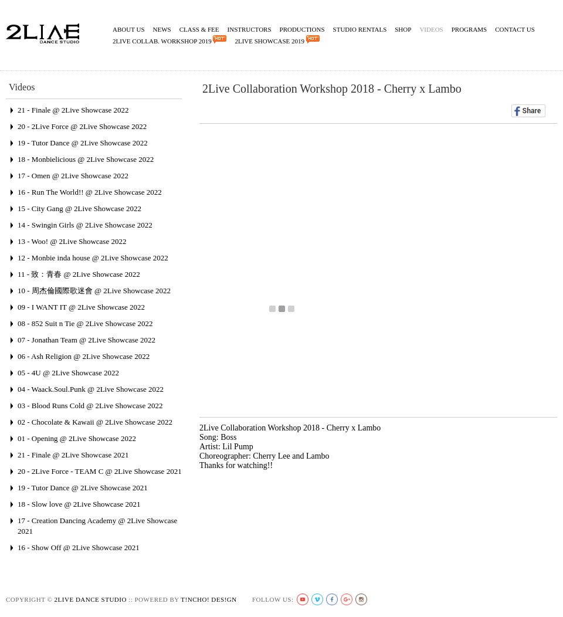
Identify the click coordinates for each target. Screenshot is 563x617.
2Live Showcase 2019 (277, 40)
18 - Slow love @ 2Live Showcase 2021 (79, 504)
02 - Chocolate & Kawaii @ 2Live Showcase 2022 (95, 422)
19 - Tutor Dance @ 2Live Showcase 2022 (83, 142)
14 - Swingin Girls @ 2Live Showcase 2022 (85, 225)
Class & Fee (199, 29)
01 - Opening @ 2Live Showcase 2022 (77, 438)
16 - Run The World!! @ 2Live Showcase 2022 (90, 192)
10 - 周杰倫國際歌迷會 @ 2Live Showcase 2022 (94, 290)
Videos (431, 29)
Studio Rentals (360, 29)
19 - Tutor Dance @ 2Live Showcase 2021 (83, 487)
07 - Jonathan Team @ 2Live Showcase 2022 (86, 339)
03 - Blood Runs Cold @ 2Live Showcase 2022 (90, 405)
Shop (403, 29)
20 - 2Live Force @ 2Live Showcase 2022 (82, 126)
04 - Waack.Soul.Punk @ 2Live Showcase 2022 (91, 389)
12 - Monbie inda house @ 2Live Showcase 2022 (93, 257)
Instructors (250, 29)
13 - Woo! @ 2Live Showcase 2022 (72, 241)
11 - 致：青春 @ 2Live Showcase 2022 (79, 274)
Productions (302, 29)
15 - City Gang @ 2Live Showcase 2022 (79, 208)
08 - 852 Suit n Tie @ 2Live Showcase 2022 (85, 323)
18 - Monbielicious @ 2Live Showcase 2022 (86, 159)
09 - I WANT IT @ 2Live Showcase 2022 (81, 307)
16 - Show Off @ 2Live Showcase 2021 (79, 547)
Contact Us (515, 29)
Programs (469, 29)
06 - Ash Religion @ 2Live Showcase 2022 (84, 356)
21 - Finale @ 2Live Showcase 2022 (73, 110)
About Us (129, 29)
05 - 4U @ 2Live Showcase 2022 (68, 372)
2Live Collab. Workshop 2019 (169, 40)
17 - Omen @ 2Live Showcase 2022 (73, 175)
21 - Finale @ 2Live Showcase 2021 (73, 454)
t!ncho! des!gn (208, 599)
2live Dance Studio (91, 599)
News (162, 29)
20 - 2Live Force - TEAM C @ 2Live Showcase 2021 (100, 471)
